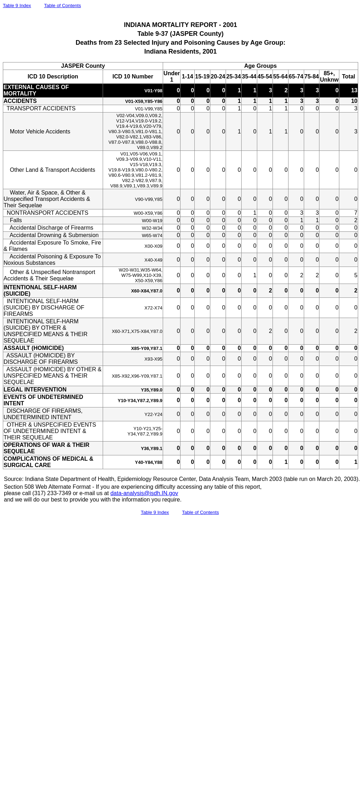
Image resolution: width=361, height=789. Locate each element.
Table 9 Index (17, 5)
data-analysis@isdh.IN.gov (144, 493)
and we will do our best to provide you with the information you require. (93, 500)
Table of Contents (62, 5)
